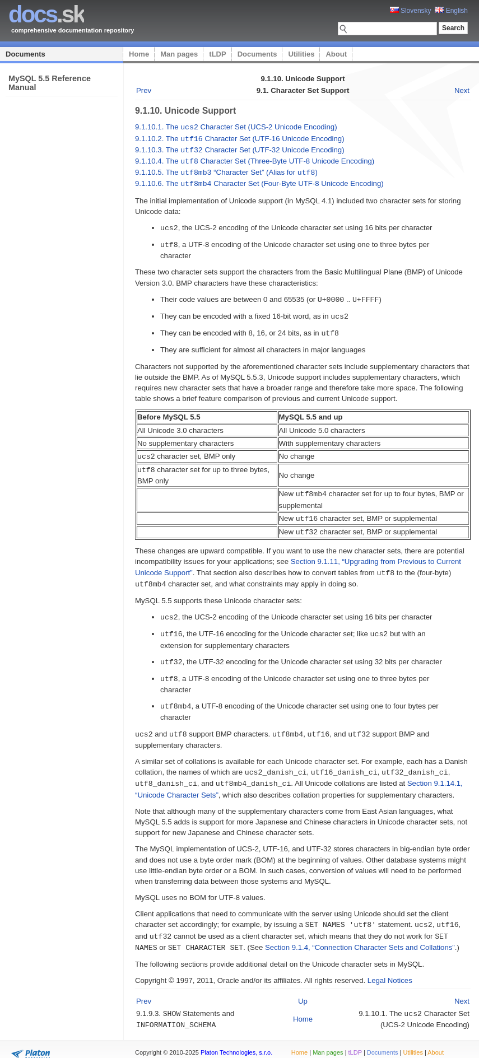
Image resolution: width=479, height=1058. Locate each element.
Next (461, 90)
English (451, 11)
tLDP (217, 54)
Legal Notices (390, 964)
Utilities (301, 54)
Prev (143, 90)
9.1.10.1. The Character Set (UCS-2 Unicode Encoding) (236, 127)
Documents (25, 54)
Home (139, 54)
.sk (46, 14)
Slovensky (410, 11)
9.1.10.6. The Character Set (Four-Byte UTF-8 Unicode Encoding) (259, 180)
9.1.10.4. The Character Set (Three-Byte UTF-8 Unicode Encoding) (254, 159)
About (336, 54)
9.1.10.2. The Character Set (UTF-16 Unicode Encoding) (240, 138)
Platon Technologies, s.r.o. (236, 1043)
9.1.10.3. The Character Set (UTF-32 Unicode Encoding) (240, 149)
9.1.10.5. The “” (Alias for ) (226, 170)
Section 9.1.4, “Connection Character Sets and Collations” (360, 932)
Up (303, 985)
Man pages (179, 54)
